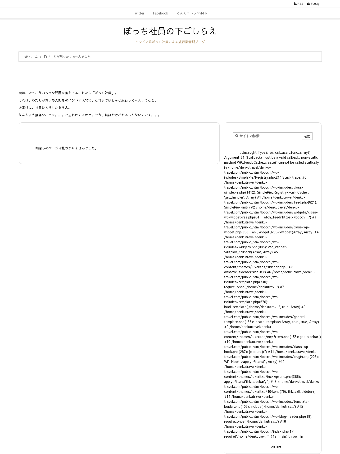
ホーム (33, 57)
